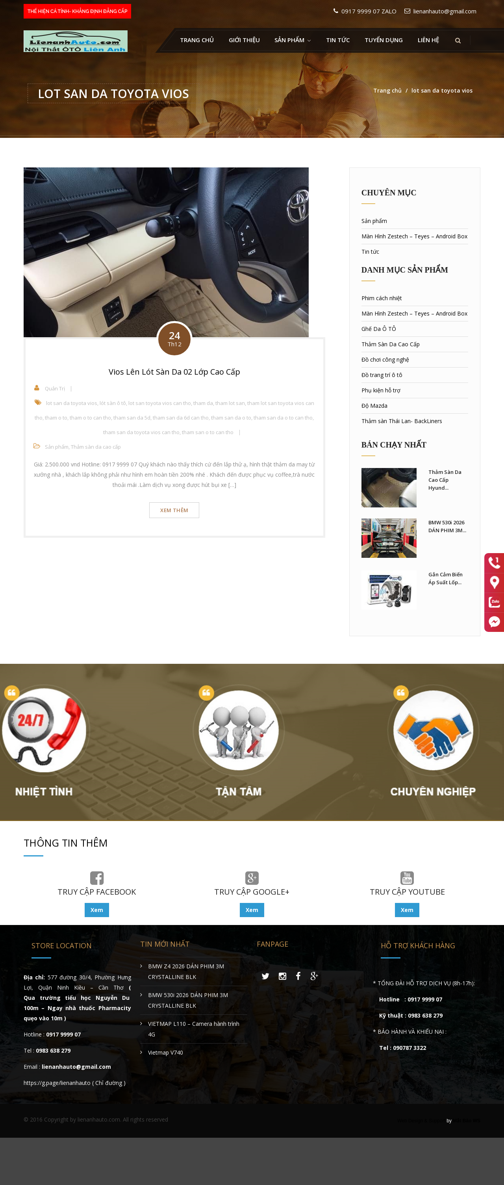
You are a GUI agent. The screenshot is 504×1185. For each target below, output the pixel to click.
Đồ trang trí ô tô (381, 375)
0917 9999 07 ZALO (369, 11)
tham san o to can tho (207, 432)
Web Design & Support (421, 1121)
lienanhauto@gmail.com (444, 11)
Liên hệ (428, 40)
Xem (97, 910)
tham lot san (230, 403)
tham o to (56, 417)
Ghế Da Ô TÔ (378, 328)
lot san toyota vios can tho (159, 403)
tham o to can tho (90, 417)
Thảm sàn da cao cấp (96, 446)
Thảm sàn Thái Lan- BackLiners (401, 421)
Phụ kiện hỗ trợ (380, 390)
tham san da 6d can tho (181, 417)
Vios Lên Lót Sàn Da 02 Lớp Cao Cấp (174, 371)
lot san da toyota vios (71, 403)
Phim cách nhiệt (381, 298)
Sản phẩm (57, 446)
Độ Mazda (374, 405)
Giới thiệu (244, 40)
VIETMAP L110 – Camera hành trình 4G (193, 1029)
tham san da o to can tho (283, 417)
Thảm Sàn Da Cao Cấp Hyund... (444, 479)
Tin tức (338, 40)
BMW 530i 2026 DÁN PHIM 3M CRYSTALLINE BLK (188, 1000)
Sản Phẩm (289, 40)
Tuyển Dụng (384, 40)
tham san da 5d (131, 417)
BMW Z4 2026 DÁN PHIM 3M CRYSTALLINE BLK (186, 971)
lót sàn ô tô (113, 403)
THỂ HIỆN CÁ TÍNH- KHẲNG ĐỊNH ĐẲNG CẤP (77, 11)
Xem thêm (174, 510)
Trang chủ (197, 40)
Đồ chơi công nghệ (385, 359)
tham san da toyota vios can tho (141, 432)
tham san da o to (231, 417)
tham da (203, 403)
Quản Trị (55, 388)
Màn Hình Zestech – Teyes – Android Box (414, 236)
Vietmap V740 (165, 1052)
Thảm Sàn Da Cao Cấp (390, 344)
